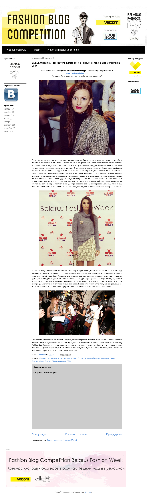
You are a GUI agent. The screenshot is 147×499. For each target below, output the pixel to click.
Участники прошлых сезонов (63, 49)
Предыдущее (114, 434)
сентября (8, 128)
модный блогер (93, 358)
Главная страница (16, 49)
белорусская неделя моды (51, 358)
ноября (7, 109)
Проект (36, 49)
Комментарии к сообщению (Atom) (62, 440)
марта (6, 119)
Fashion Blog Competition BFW (58, 361)
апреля (7, 115)
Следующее (39, 434)
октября (7, 112)
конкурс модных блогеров (75, 358)
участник (105, 358)
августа (7, 131)
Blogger (88, 492)
